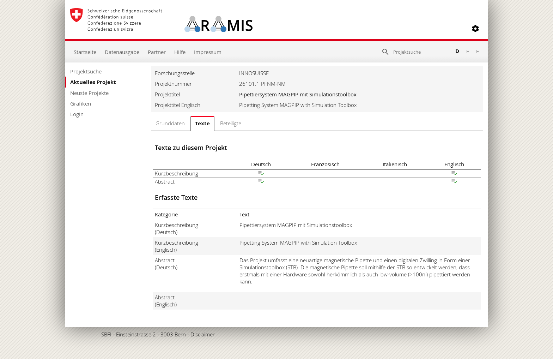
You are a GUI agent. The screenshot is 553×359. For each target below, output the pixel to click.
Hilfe (180, 51)
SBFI (106, 334)
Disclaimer (202, 334)
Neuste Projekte (89, 92)
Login (77, 114)
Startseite (85, 51)
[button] (475, 29)
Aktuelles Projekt (93, 82)
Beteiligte (230, 123)
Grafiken (80, 103)
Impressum (207, 51)
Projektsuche (86, 71)
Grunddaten (170, 123)
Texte (202, 123)
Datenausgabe (122, 51)
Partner (157, 51)
